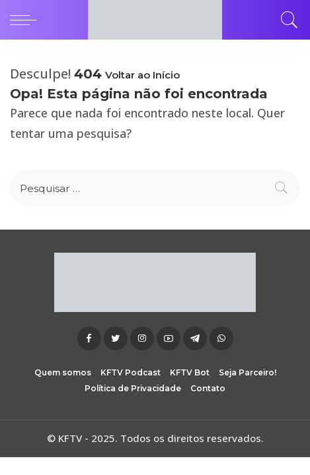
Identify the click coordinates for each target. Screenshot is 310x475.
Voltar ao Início (142, 75)
